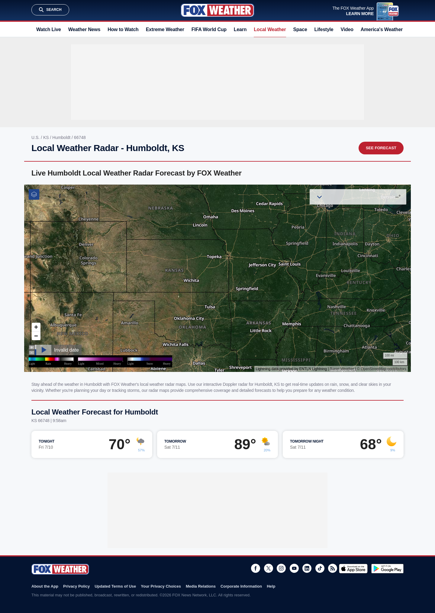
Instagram (281, 568)
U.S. (36, 137)
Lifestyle (324, 29)
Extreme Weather (165, 29)
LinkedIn (306, 568)
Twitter (268, 568)
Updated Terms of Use (115, 586)
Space (300, 29)
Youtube (294, 568)
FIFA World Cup (209, 29)
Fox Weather (217, 10)
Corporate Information (241, 586)
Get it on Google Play (387, 568)
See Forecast (381, 148)
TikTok (319, 568)
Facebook (255, 568)
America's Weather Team (388, 29)
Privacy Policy (76, 586)
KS (46, 137)
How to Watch (123, 29)
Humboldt (62, 137)
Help (271, 586)
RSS (332, 568)
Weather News (84, 29)
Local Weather (270, 29)
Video (347, 29)
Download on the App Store (353, 568)
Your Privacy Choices (161, 586)
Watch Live (48, 29)
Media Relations (201, 586)
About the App (44, 586)
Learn (240, 29)
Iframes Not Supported (217, 278)
